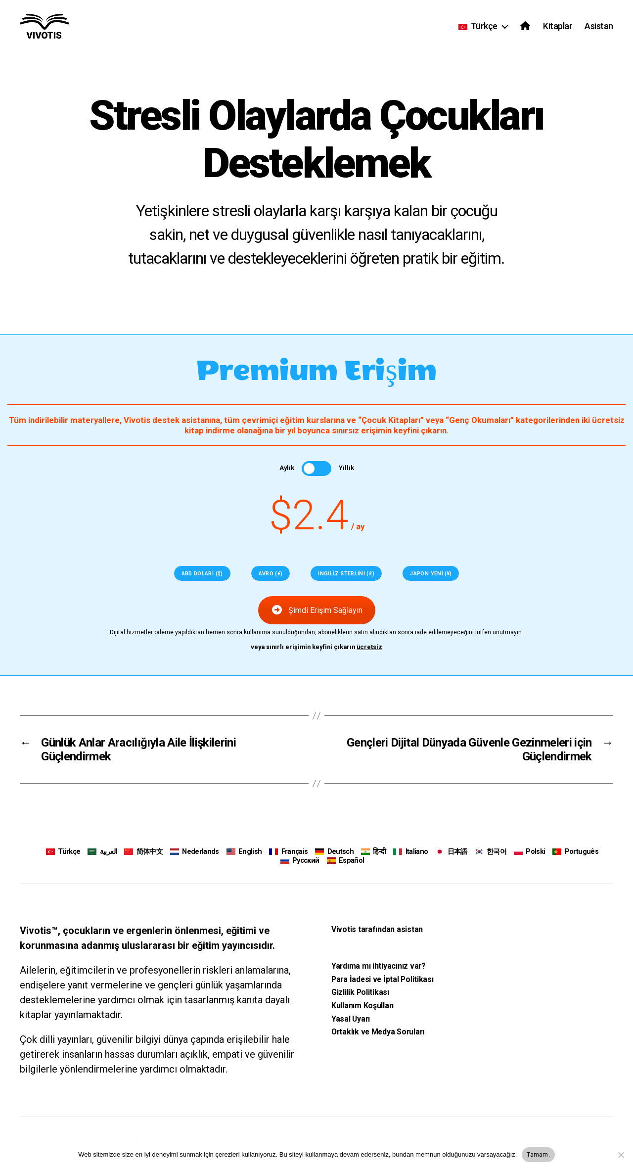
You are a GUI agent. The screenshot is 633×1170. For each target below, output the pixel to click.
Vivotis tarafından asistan (377, 929)
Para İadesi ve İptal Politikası (382, 978)
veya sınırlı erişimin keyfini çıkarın (316, 647)
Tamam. (538, 1154)
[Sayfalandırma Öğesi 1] (13, 469)
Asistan (599, 26)
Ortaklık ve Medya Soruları (377, 1031)
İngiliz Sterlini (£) (346, 573)
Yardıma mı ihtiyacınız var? (378, 966)
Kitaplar (557, 26)
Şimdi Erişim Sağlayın (316, 610)
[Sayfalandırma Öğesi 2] (13, 484)
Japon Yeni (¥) (431, 573)
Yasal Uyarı (350, 1018)
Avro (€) (271, 573)
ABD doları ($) (202, 573)
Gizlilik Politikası (360, 992)
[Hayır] (621, 1155)
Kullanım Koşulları (362, 1005)
